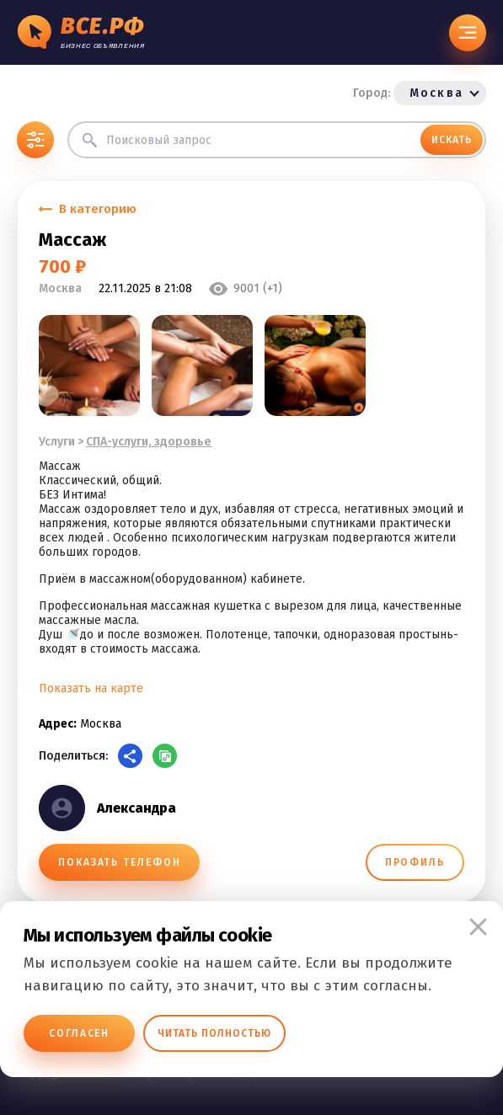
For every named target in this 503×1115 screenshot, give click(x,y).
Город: (419, 93)
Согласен (79, 1033)
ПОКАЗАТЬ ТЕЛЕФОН (119, 862)
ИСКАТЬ (451, 140)
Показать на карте (91, 688)
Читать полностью (214, 1033)
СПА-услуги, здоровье (148, 442)
